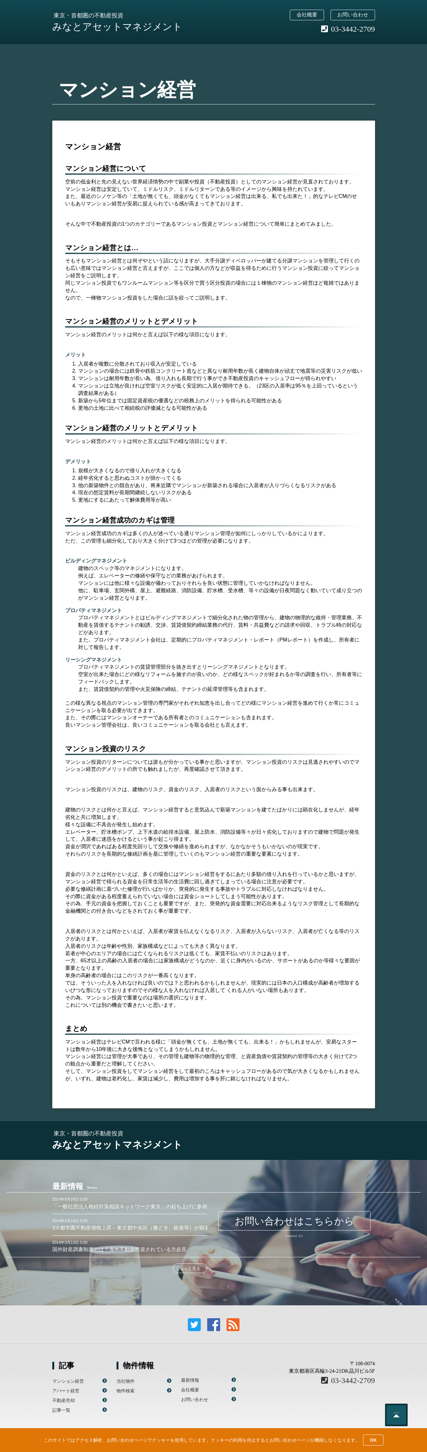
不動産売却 (63, 1400)
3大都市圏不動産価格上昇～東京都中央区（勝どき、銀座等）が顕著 (131, 1228)
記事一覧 (61, 1410)
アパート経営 (65, 1390)
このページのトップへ (396, 1415)
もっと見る (189, 1268)
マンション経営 (68, 1381)
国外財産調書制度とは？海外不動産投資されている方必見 (119, 1249)
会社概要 (307, 14)
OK (373, 1440)
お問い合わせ (352, 14)
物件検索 (126, 1390)
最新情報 (190, 1380)
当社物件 (126, 1381)
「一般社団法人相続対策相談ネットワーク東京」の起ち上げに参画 (129, 1206)
